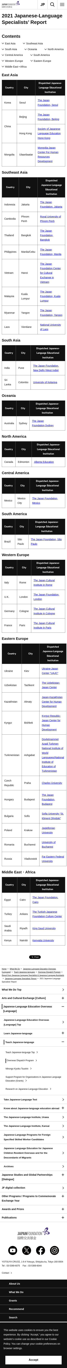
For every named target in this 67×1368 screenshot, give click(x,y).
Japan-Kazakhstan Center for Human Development (52, 702)
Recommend (16, 1309)
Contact (5, 1273)
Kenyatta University (43, 940)
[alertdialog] (33, 1345)
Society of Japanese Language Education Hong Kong (49, 133)
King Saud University (44, 928)
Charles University (52, 783)
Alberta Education (44, 461)
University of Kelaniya (45, 382)
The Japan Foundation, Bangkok (46, 235)
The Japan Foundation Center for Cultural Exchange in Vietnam (50, 272)
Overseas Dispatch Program (49, 972)
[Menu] (62, 4)
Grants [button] (13, 1300)
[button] (33, 998)
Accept (33, 1359)
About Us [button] (14, 1283)
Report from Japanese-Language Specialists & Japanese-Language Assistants (33, 975)
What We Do (15, 969)
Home (4, 969)
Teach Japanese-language (24, 972)
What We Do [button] (16, 1292)
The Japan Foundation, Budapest (48, 799)
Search (13, 1317)
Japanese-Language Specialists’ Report (20, 979)
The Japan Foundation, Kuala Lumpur (50, 296)
